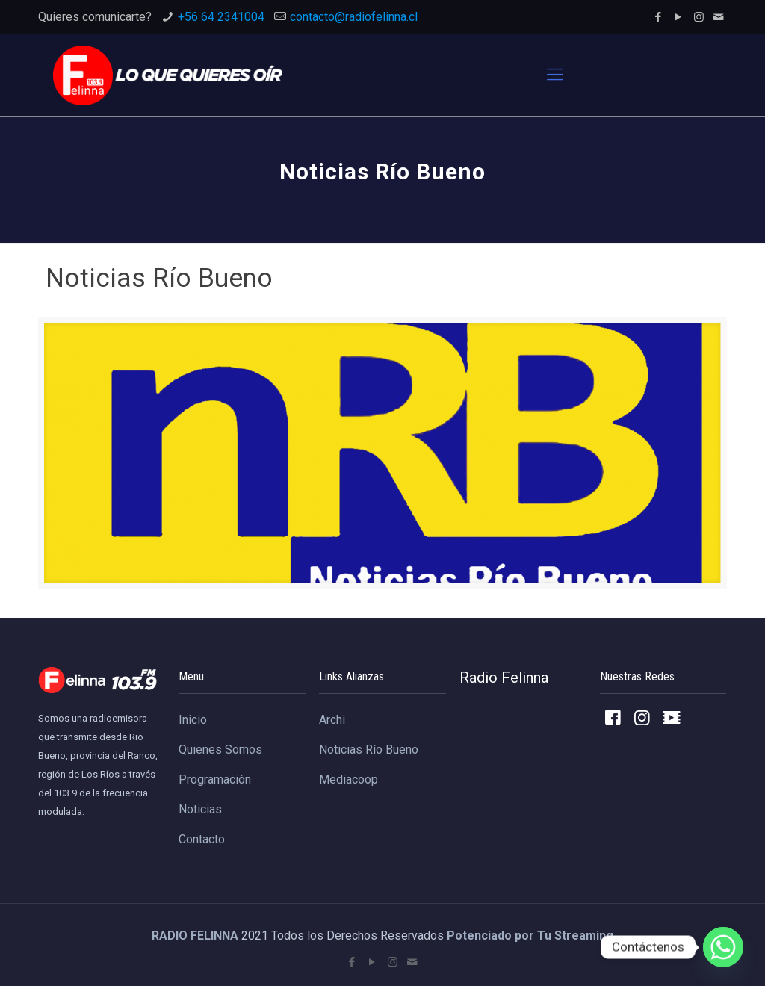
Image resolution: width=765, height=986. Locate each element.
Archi (332, 720)
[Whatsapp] (723, 947)
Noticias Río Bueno (368, 749)
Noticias (200, 809)
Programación (215, 779)
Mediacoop (348, 779)
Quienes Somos (220, 749)
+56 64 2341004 (221, 17)
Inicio (193, 720)
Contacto (202, 839)
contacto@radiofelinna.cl (354, 17)
